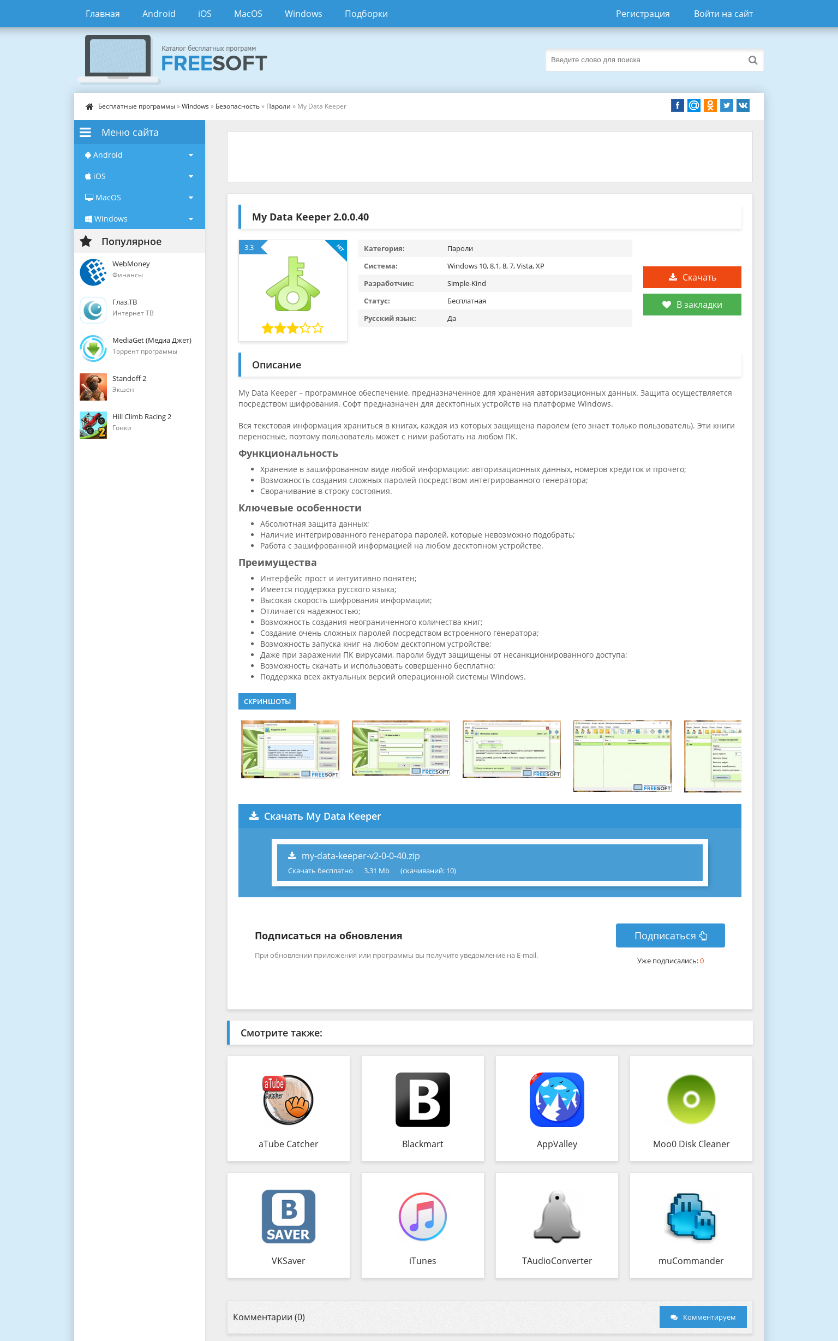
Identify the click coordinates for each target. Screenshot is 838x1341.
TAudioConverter (557, 1261)
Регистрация (643, 14)
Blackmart (423, 1144)
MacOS (248, 14)
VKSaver (289, 1261)
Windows (303, 14)
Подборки (366, 14)
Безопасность (238, 106)
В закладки (692, 305)
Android (159, 14)
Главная (103, 14)
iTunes (422, 1261)
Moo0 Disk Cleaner (691, 1144)
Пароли (278, 106)
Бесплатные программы (136, 106)
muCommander (691, 1261)
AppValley (557, 1144)
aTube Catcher (289, 1144)
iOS (205, 14)
